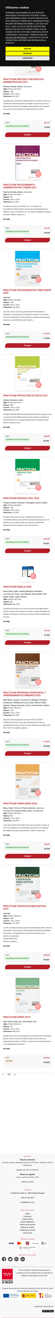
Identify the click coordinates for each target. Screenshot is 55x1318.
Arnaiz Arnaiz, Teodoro (40, 705)
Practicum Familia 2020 (17, 586)
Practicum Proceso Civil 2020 (21, 498)
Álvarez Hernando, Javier (13, 400)
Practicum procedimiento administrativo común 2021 (20, 186)
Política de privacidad (27, 1225)
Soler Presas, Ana (29, 1021)
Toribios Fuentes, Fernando (14, 503)
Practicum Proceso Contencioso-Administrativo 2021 (23, 80)
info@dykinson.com (27, 1202)
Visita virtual (27, 1233)
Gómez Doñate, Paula (23, 811)
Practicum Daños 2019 (16, 1017)
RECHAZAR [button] (27, 53)
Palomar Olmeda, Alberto (13, 86)
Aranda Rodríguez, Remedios (30, 591)
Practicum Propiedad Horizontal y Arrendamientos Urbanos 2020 (24, 694)
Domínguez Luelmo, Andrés (36, 503)
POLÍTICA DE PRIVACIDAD (16, 37)
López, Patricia (20, 597)
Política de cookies (27, 1227)
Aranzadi (6, 297)
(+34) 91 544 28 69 (27, 1198)
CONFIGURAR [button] (28, 58)
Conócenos (27, 1216)
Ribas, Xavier (8, 808)
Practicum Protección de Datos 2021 (25, 395)
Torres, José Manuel (23, 594)
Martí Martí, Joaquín (11, 700)
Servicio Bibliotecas (27, 1222)
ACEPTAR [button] (27, 49)
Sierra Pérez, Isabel (10, 591)
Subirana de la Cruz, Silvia (24, 703)
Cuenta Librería (27, 1219)
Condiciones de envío (27, 1230)
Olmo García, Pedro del (12, 1021)
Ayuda (27, 1214)
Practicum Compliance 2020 (20, 803)
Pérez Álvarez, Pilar (39, 594)
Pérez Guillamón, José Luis (33, 808)
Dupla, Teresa (8, 597)
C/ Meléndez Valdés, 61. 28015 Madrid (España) (27, 1193)
